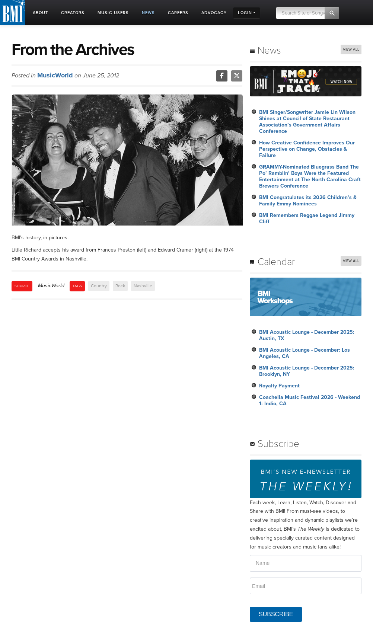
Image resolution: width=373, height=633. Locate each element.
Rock (120, 285)
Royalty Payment (279, 386)
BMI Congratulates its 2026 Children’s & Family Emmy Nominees (308, 200)
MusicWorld (55, 75)
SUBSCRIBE (276, 614)
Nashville (143, 285)
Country (99, 285)
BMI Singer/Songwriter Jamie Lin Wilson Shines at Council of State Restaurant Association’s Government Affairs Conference (307, 121)
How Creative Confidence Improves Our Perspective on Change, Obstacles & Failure (307, 149)
